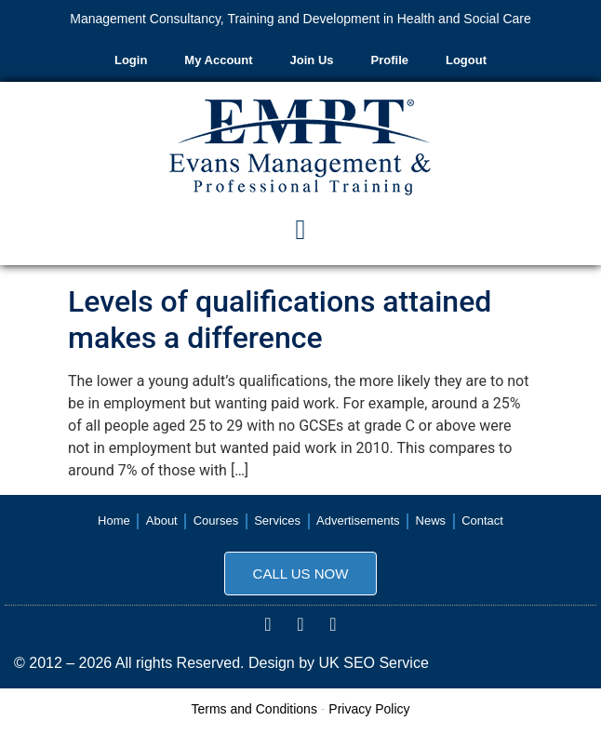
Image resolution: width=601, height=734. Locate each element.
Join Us (312, 60)
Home (114, 520)
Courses (216, 520)
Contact (482, 520)
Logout (466, 60)
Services (277, 520)
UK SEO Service (374, 663)
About (162, 520)
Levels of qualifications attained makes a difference (279, 319)
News (431, 520)
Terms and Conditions (254, 708)
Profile (389, 60)
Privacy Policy (368, 708)
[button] (300, 229)
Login (130, 60)
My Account (218, 60)
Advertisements (358, 520)
